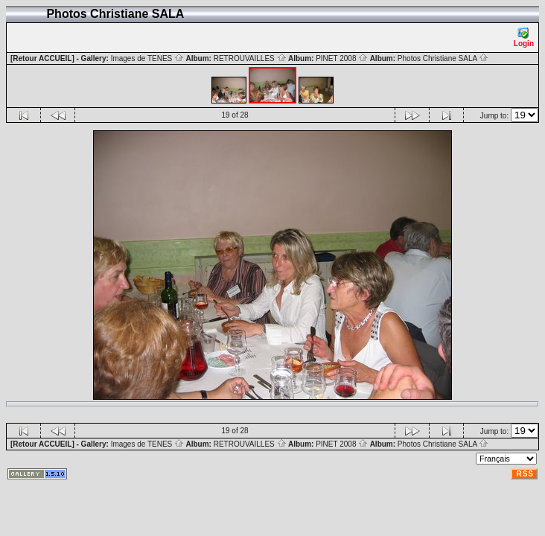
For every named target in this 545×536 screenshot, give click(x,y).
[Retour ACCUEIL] (42, 58)
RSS (525, 474)
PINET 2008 (342, 58)
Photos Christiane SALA (443, 58)
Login (524, 38)
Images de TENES (147, 58)
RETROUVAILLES (250, 58)
